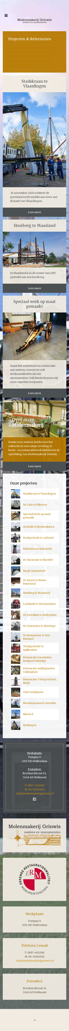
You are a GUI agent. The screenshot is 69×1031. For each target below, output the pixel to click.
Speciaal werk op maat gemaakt (34, 304)
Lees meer (34, 212)
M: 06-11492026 (35, 789)
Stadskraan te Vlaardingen (34, 83)
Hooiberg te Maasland (34, 225)
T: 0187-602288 (34, 785)
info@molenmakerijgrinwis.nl (35, 793)
